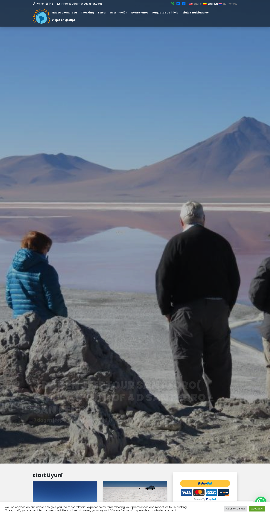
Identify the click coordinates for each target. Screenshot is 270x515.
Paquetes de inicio (165, 12)
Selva (101, 12)
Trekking (87, 12)
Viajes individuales (195, 12)
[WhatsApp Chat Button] (260, 502)
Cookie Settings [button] (235, 508)
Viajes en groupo (64, 20)
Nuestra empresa (64, 12)
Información (118, 12)
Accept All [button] (257, 508)
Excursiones (139, 12)
